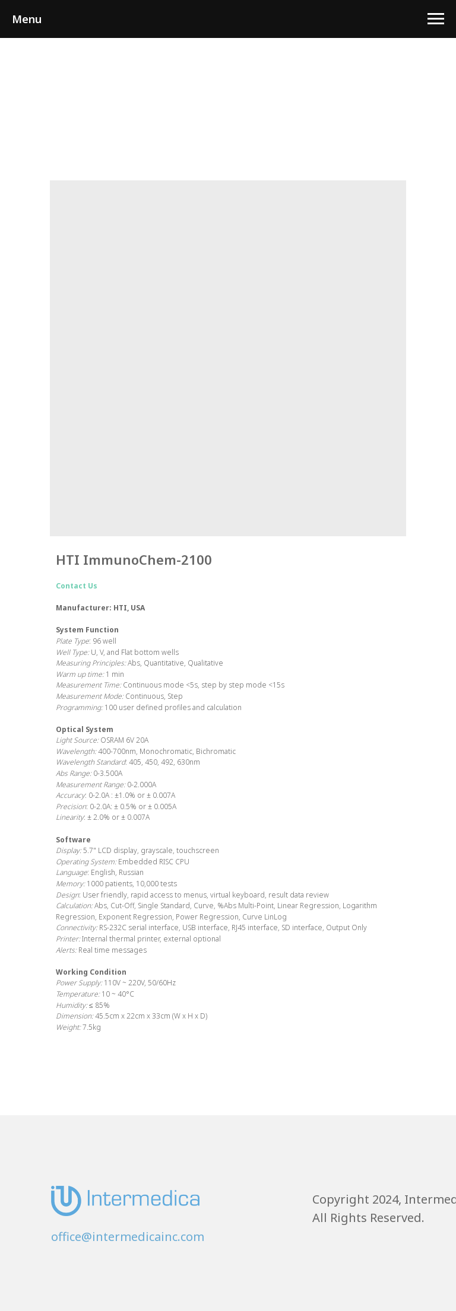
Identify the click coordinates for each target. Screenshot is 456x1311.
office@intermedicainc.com (127, 1237)
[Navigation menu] (436, 19)
